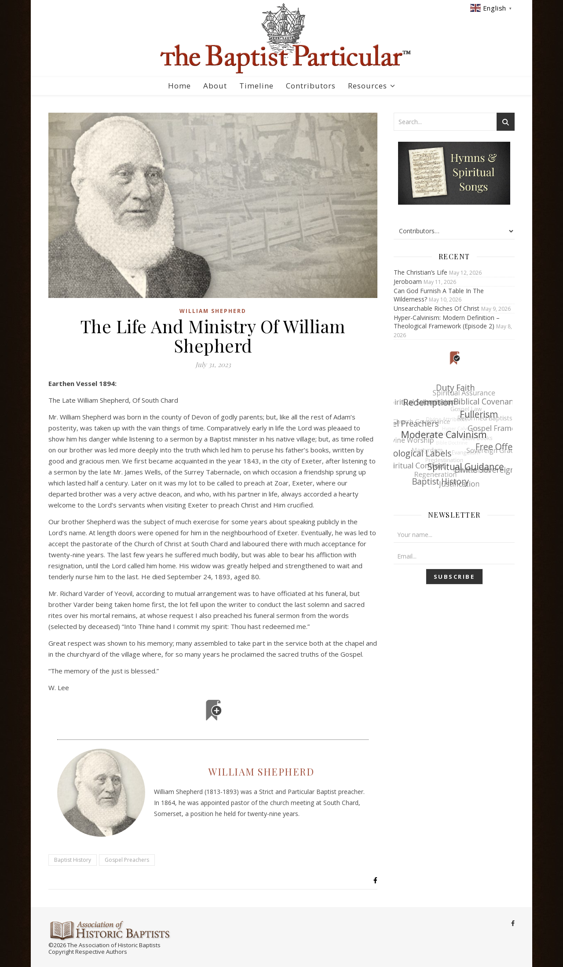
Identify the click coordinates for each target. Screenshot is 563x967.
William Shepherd (212, 311)
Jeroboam (408, 281)
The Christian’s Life (420, 272)
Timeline (256, 86)
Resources (367, 86)
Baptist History (72, 860)
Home (179, 86)
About (215, 86)
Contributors (311, 86)
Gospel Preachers (127, 860)
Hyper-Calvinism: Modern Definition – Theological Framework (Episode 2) (447, 321)
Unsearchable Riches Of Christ (436, 308)
